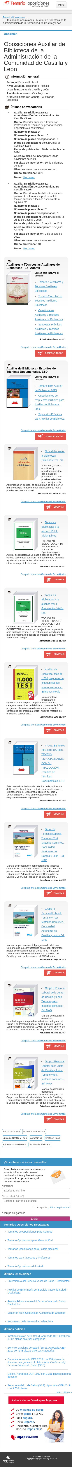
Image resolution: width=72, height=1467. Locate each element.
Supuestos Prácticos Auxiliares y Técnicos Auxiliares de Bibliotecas (49, 329)
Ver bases (29, 177)
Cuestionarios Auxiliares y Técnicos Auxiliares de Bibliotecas (49, 315)
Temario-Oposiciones (14, 17)
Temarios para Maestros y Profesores (29, 1257)
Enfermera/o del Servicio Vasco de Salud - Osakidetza (39, 1281)
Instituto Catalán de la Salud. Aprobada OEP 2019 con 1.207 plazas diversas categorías (39, 1337)
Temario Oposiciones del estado (26, 1266)
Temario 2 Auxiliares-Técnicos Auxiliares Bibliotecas (48, 300)
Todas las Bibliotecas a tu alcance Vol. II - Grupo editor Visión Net (52, 604)
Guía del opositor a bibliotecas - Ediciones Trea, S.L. (53, 456)
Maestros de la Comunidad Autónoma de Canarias (36, 1312)
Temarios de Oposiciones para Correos (30, 1231)
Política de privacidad (41, 1457)
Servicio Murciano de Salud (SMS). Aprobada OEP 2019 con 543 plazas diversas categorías (37, 1349)
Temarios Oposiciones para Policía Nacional (33, 1248)
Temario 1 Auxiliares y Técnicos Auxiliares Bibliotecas (49, 286)
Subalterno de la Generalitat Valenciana (30, 1321)
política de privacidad (59, 1207)
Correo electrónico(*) (13, 1196)
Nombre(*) (7, 1185)
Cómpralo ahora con (43, 347)
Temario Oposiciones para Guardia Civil (30, 1240)
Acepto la (53, 1207)
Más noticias (63, 1392)
